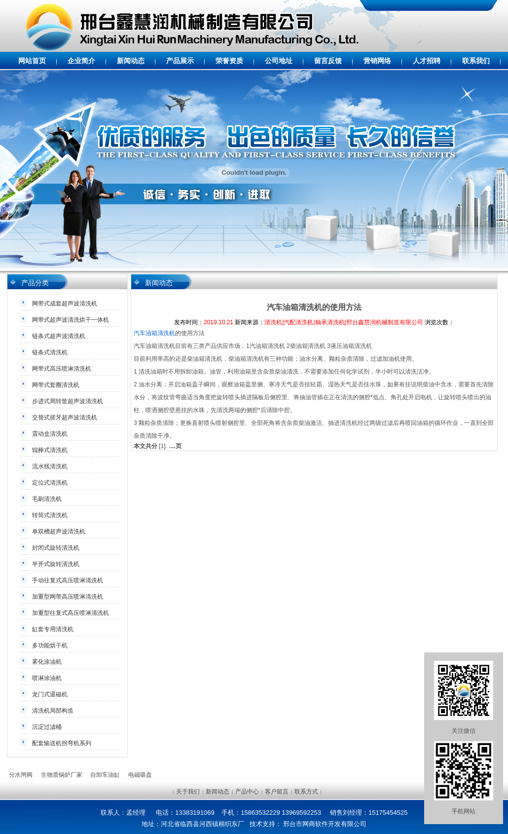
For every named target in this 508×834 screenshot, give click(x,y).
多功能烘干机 (50, 645)
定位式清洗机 (50, 482)
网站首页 (32, 61)
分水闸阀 (21, 774)
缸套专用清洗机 (52, 629)
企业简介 (81, 61)
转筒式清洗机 (50, 515)
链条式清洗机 (50, 352)
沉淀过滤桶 (47, 726)
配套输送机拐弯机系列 (61, 743)
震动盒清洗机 (50, 433)
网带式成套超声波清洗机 (64, 303)
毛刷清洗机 (47, 498)
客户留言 (277, 791)
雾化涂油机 (47, 661)
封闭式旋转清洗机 (55, 547)
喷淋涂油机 (47, 678)
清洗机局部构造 (52, 710)
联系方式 (306, 791)
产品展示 (180, 61)
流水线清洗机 (50, 466)
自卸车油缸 (105, 774)
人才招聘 (426, 61)
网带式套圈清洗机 (55, 384)
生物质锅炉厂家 (61, 774)
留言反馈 (328, 61)
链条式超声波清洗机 (58, 336)
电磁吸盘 (140, 774)
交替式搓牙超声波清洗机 (64, 417)
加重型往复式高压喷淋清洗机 (70, 612)
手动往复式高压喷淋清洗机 (67, 580)
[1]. (163, 446)
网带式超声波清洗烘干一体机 (70, 319)
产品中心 (247, 791)
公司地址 (278, 61)
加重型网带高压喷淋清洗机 (67, 596)
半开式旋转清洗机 (55, 564)
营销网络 (377, 61)
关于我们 (188, 791)
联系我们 (476, 61)
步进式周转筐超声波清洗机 (67, 401)
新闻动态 (131, 61)
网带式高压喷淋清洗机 (61, 368)
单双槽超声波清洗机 (58, 531)
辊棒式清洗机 (50, 450)
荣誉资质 (229, 61)
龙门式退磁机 (50, 694)
